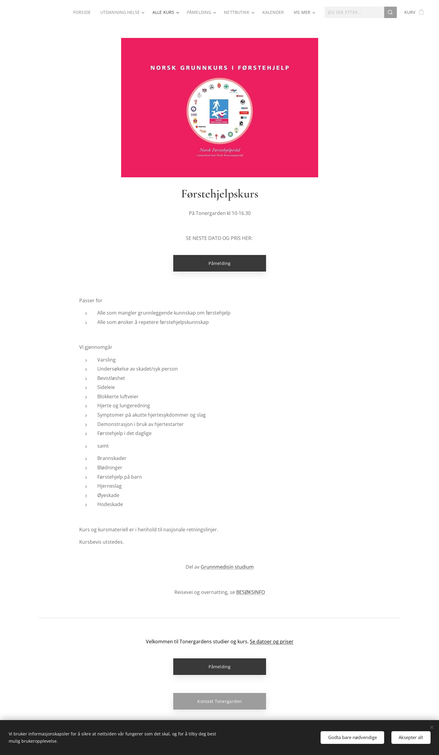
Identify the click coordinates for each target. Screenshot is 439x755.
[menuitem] (81, 12)
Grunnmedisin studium (227, 567)
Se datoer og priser (271, 641)
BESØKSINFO (250, 592)
